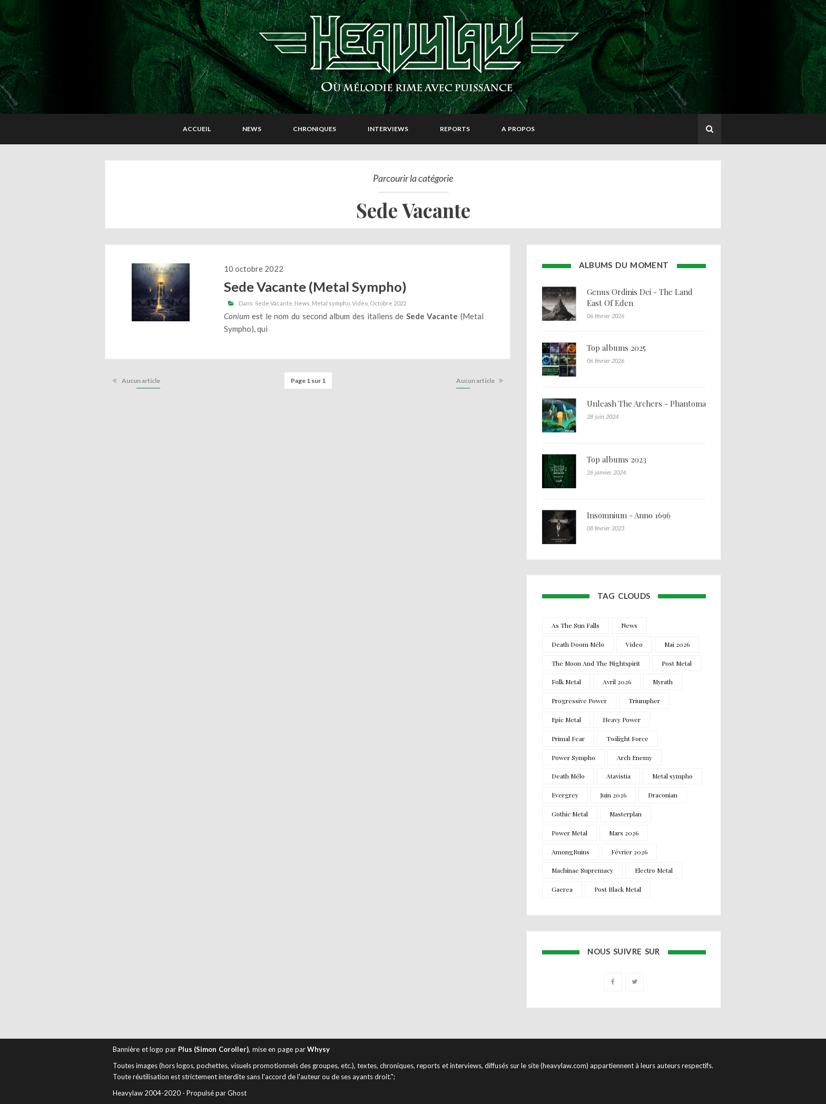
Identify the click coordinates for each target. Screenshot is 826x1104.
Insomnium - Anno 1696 (629, 515)
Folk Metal (566, 681)
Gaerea (562, 889)
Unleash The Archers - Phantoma (646, 403)
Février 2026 (629, 851)
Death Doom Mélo (578, 644)
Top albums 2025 (616, 347)
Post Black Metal (617, 889)
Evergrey (565, 795)
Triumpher (644, 700)
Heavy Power (622, 719)
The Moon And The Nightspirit (596, 663)
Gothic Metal (570, 814)
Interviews (388, 129)
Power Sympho (573, 757)
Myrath (663, 681)
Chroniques (314, 129)
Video (360, 303)
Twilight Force (627, 738)
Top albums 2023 (616, 459)
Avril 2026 (617, 681)
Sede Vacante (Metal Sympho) (315, 286)
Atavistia (618, 776)
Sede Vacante (273, 303)
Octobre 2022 (388, 303)
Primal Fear (568, 738)
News (251, 129)
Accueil (197, 129)
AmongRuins (570, 851)
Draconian (662, 795)
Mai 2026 (677, 644)
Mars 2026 (623, 833)
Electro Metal (654, 870)
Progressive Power (579, 700)
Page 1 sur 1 (308, 381)
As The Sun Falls (575, 625)
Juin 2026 (613, 795)
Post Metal (677, 663)
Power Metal (569, 833)
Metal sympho (331, 303)
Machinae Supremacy (582, 870)
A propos (518, 129)
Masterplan (625, 814)
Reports (455, 129)
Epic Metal (566, 719)
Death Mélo (568, 776)
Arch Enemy (634, 757)
